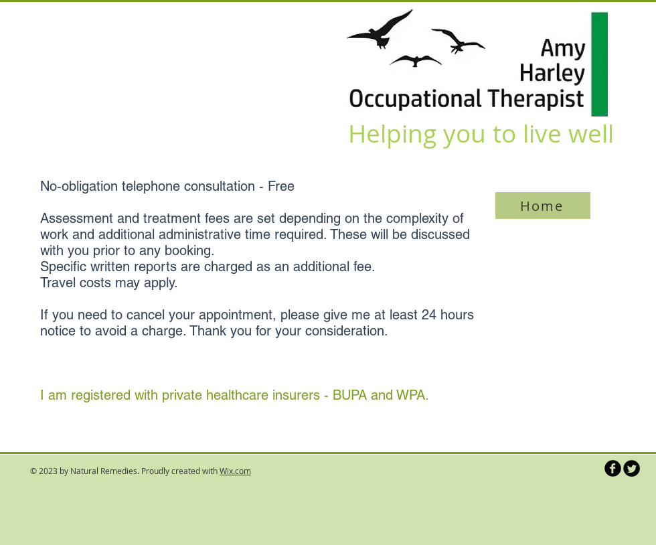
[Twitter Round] (631, 468)
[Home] (542, 205)
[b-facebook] (612, 468)
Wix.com (235, 470)
